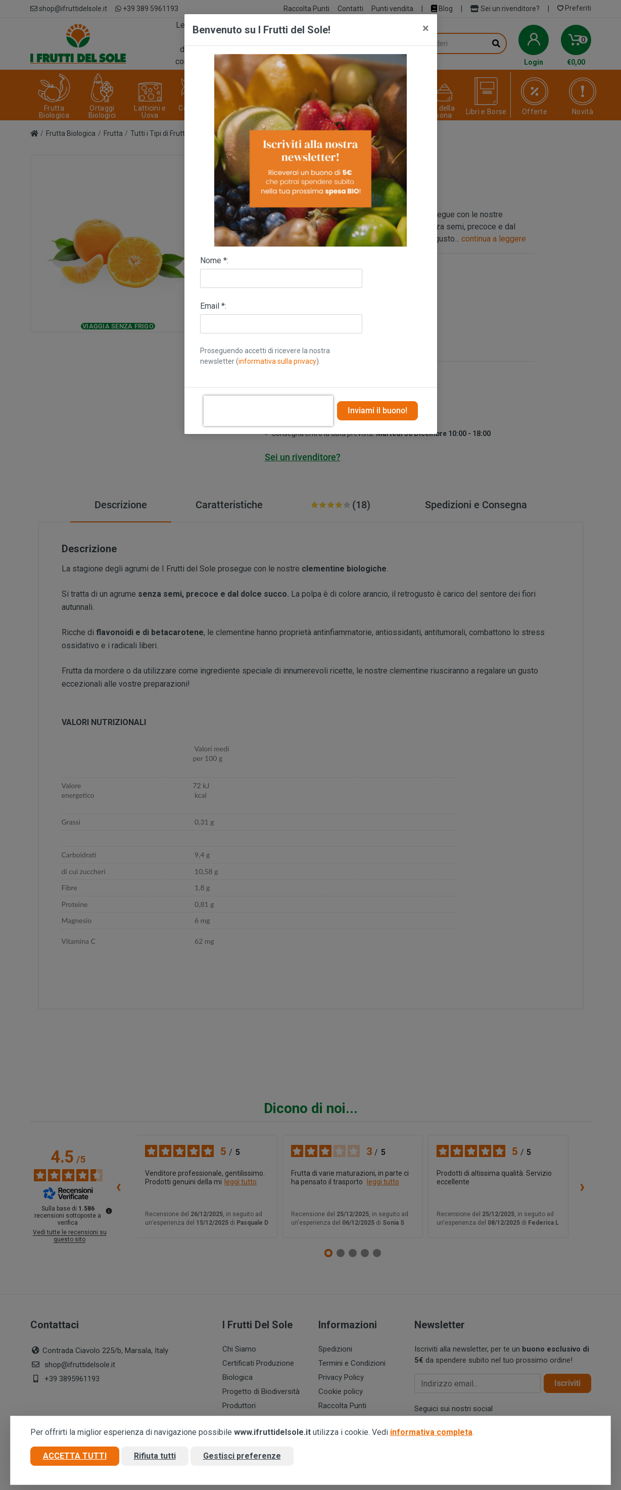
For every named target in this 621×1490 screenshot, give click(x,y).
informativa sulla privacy (277, 361)
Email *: (213, 306)
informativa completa (431, 1432)
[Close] (425, 28)
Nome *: (214, 260)
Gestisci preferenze (242, 1456)
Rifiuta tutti (155, 1456)
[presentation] (268, 411)
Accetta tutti (75, 1456)
